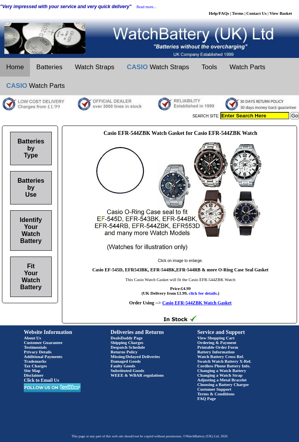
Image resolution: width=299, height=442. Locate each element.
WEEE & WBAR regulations (137, 375)
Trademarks (35, 361)
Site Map (32, 370)
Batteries (49, 67)
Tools (209, 67)
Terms (238, 13)
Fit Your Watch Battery (31, 276)
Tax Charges (35, 365)
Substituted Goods (127, 370)
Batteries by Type (31, 148)
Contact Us (256, 13)
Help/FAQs (219, 13)
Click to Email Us (41, 380)
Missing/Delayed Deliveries (135, 356)
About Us (32, 337)
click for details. (203, 293)
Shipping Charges (127, 342)
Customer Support (214, 389)
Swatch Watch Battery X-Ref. (224, 361)
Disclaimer (34, 375)
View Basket (280, 13)
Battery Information (216, 351)
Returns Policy (124, 351)
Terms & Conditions (216, 393)
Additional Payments (43, 356)
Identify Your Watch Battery (31, 230)
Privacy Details (37, 351)
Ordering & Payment (216, 342)
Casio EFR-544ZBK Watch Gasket (197, 303)
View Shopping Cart (216, 337)
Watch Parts (248, 67)
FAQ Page (206, 398)
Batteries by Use (31, 187)
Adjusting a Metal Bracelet (222, 379)
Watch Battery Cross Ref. (220, 356)
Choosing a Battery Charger (223, 384)
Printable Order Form (217, 347)
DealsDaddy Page (126, 337)
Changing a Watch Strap (220, 375)
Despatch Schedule (128, 347)
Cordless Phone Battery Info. (223, 365)
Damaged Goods (126, 361)
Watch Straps (94, 67)
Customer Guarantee (43, 342)
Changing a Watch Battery (221, 370)
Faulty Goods (123, 365)
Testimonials (35, 347)
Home (15, 67)
